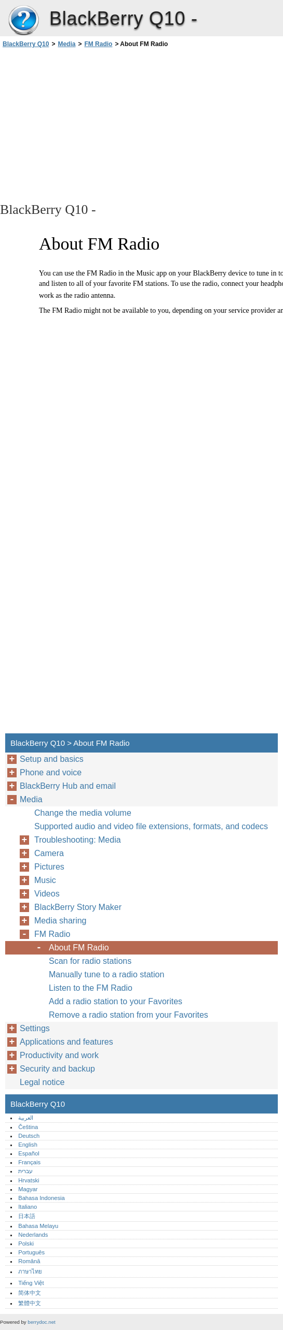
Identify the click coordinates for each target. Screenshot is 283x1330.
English (27, 1144)
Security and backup (57, 1068)
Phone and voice (51, 772)
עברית (25, 1171)
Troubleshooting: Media (77, 839)
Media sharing (60, 920)
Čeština (28, 1127)
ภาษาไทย (30, 1271)
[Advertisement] (92, 124)
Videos (47, 893)
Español (28, 1153)
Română (29, 1261)
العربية (25, 1118)
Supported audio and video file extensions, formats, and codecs (151, 826)
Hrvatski (28, 1180)
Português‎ (31, 1252)
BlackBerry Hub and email (68, 786)
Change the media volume (82, 812)
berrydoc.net (41, 1322)
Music (45, 880)
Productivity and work (59, 1055)
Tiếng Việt (31, 1283)
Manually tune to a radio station (106, 974)
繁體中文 (29, 1303)
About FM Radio (79, 947)
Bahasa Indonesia (41, 1198)
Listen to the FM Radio (90, 988)
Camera (49, 853)
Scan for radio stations (90, 961)
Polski (26, 1243)
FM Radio (98, 44)
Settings (35, 1028)
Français (29, 1162)
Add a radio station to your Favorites (115, 1001)
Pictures (49, 866)
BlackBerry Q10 (23, 20)
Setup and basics (52, 759)
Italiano (27, 1207)
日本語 (26, 1216)
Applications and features (66, 1041)
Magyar (27, 1189)
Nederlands (33, 1235)
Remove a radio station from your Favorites (128, 1014)
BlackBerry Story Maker (78, 907)
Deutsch (28, 1136)
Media (66, 44)
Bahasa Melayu (38, 1226)
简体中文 (29, 1293)
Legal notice (42, 1082)
